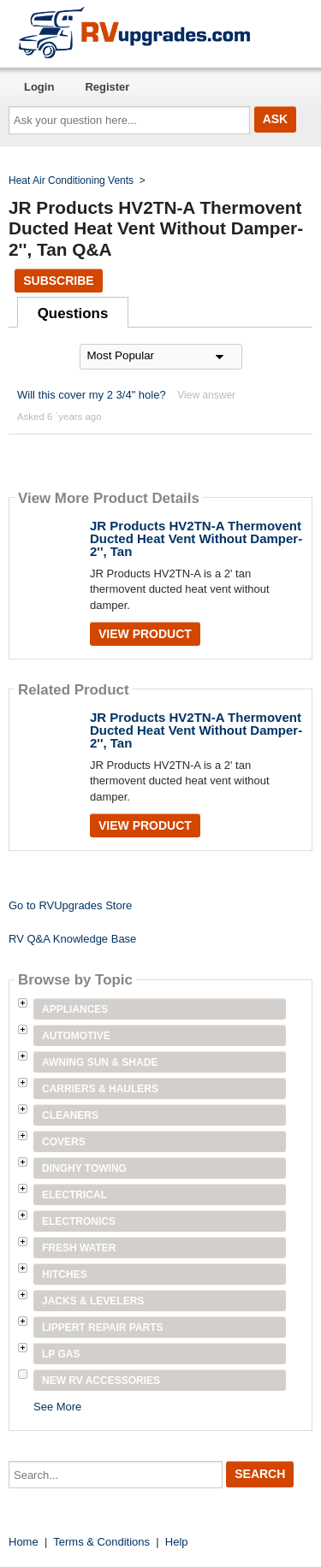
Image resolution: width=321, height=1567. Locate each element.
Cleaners (70, 1115)
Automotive (76, 1036)
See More (57, 1406)
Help (176, 1541)
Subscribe (58, 280)
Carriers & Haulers (100, 1089)
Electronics (79, 1221)
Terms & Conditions (101, 1541)
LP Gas (61, 1354)
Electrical (74, 1195)
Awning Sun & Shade (100, 1062)
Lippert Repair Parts (102, 1327)
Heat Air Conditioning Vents (71, 180)
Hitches (64, 1274)
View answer (206, 395)
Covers (64, 1142)
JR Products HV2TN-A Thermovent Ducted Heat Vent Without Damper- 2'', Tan (196, 538)
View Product (145, 634)
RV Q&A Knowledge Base (72, 938)
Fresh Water (79, 1248)
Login (39, 86)
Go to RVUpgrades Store (70, 905)
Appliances (75, 1009)
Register (107, 86)
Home (24, 1541)
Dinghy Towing (84, 1168)
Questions (73, 313)
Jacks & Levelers (93, 1301)
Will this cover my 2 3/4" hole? (91, 394)
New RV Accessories (101, 1381)
